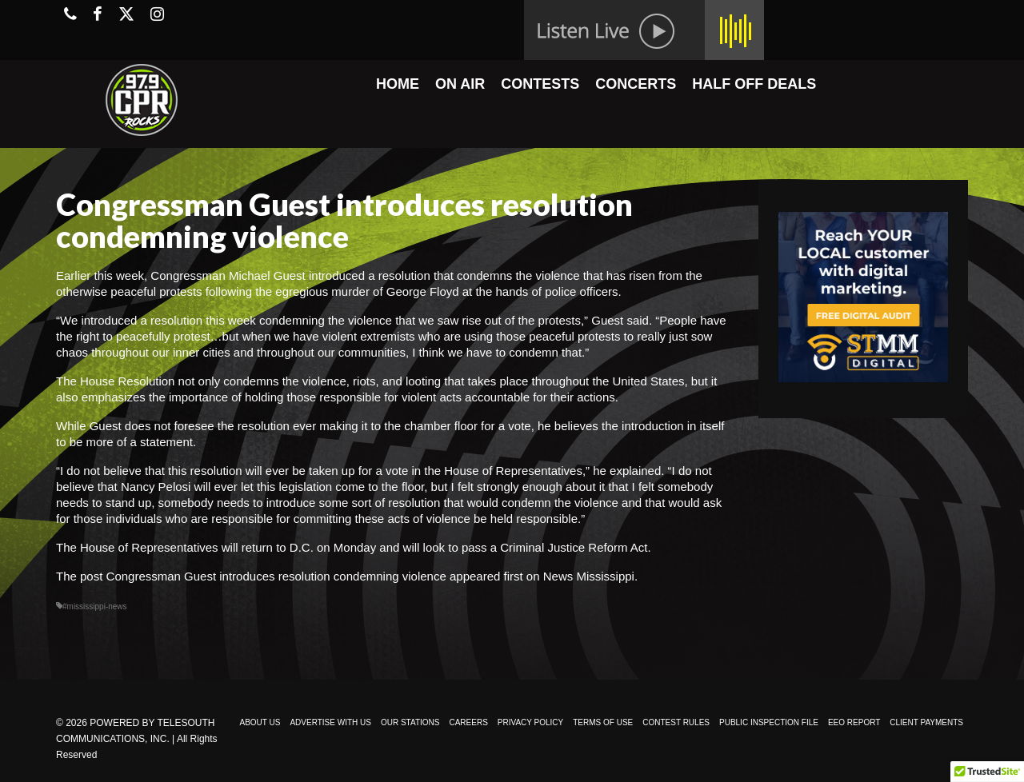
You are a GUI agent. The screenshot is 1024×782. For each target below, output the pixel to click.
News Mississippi (588, 576)
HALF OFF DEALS (754, 84)
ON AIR (460, 84)
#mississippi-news (94, 606)
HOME (397, 84)
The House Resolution (115, 381)
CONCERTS (635, 84)
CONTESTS (540, 84)
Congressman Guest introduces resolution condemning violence (276, 576)
